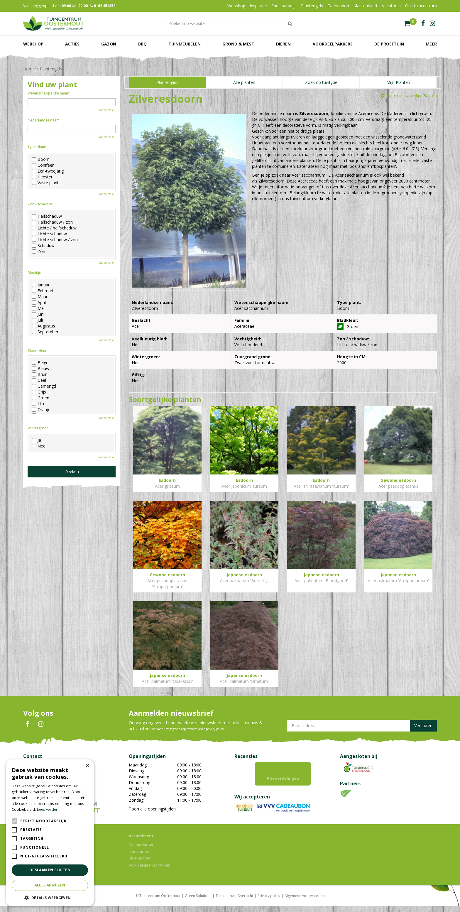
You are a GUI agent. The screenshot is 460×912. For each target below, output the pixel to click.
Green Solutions (198, 901)
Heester (42, 177)
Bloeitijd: (35, 273)
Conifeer (43, 165)
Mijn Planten (398, 82)
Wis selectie (106, 110)
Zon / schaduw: (40, 204)
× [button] (87, 766)
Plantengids (167, 82)
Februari (42, 291)
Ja (36, 440)
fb (423, 23)
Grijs (39, 392)
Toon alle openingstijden (152, 809)
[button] (50, 897)
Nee (38, 446)
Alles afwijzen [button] (50, 885)
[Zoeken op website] (230, 23)
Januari (41, 285)
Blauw (40, 369)
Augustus (43, 326)
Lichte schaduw (49, 234)
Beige (40, 363)
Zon (38, 251)
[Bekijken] (410, 23)
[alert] (50, 832)
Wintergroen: (38, 428)
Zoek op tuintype (321, 82)
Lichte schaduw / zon (55, 240)
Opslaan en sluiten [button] (49, 869)
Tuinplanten (139, 857)
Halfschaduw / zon (52, 222)
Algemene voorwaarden (305, 901)
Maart (40, 297)
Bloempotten (140, 864)
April (39, 302)
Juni (38, 314)
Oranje (41, 410)
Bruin (40, 374)
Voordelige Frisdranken (149, 871)
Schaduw (43, 246)
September (45, 332)
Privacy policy (269, 901)
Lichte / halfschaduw (54, 228)
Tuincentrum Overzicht (234, 901)
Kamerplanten (141, 850)
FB (27, 724)
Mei (38, 308)
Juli (37, 320)
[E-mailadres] (362, 726)
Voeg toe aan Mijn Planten (411, 95)
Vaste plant (45, 183)
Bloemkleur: (38, 350)
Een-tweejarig (48, 171)
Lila (38, 404)
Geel (39, 380)
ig (432, 23)
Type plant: (37, 147)
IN (40, 724)
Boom (41, 159)
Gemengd (44, 386)
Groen (40, 398)
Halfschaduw (47, 216)
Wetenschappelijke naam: (49, 93)
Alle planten (244, 82)
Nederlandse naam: (44, 120)
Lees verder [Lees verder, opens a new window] (47, 809)
